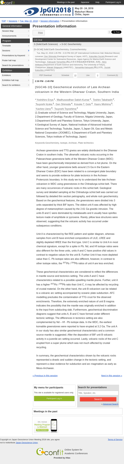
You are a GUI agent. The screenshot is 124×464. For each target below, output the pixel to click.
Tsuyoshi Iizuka (44, 104)
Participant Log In (54, 398)
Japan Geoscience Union (27, 442)
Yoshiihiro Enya (44, 100)
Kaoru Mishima (102, 104)
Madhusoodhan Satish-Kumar (73, 100)
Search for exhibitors (11, 85)
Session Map (8, 31)
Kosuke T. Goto (82, 104)
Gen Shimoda (50, 56)
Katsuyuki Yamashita (56, 62)
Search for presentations (13, 65)
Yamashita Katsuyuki (84, 67)
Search (98, 399)
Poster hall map (9, 60)
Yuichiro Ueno (43, 109)
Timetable (6, 45)
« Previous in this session (45, 375)
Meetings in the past (45, 411)
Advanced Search (110, 404)
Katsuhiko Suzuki (96, 56)
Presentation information (75, 21)
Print (38, 33)
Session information (49, 21)
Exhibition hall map (10, 80)
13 (75, 75)
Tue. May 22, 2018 (29, 21)
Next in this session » (111, 375)
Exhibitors (6, 75)
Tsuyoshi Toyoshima (65, 109)
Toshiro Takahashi (102, 100)
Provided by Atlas (62, 458)
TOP (4, 21)
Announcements (9, 36)
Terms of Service (115, 439)
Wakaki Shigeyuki (54, 67)
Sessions (13, 21)
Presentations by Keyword (13, 55)
